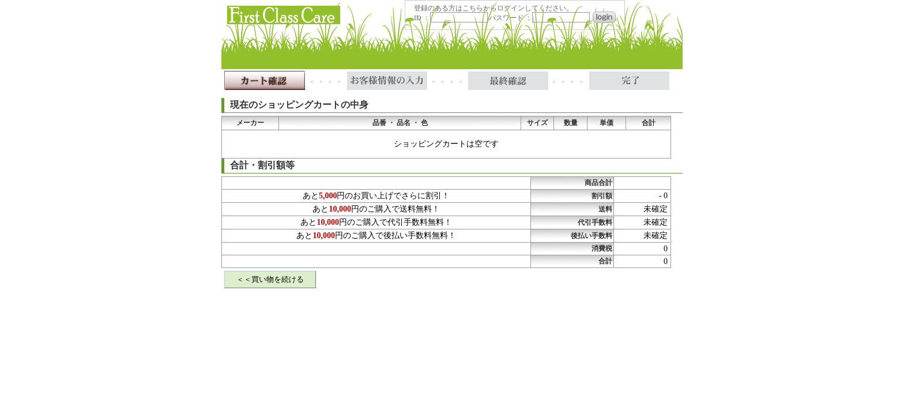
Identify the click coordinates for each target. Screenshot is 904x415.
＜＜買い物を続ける (270, 279)
